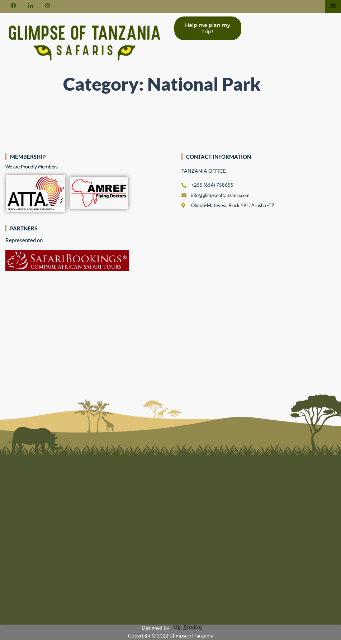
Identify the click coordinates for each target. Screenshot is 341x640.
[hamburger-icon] (333, 6)
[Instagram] (47, 5)
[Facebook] (13, 5)
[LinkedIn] (30, 5)
